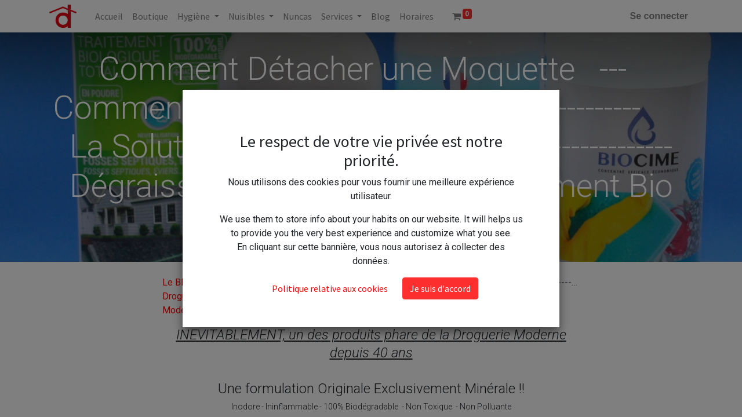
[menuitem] (109, 16)
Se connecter (659, 16)
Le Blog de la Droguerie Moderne (189, 296)
